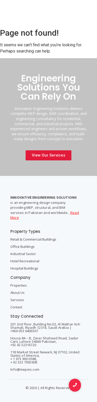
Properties (18, 285)
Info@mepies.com (24, 369)
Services (17, 299)
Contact (16, 307)
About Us (17, 292)
